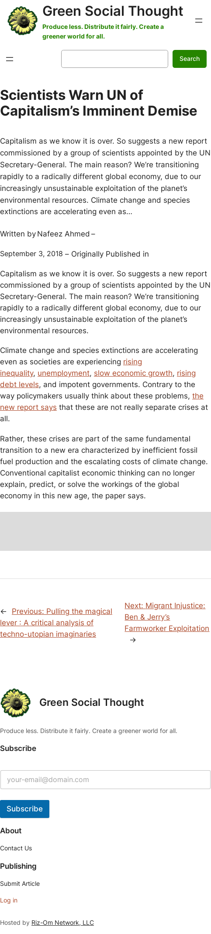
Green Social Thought (112, 11)
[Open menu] (199, 20)
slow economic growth (133, 373)
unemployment (64, 373)
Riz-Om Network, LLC (62, 922)
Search (190, 58)
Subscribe (25, 808)
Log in (8, 900)
